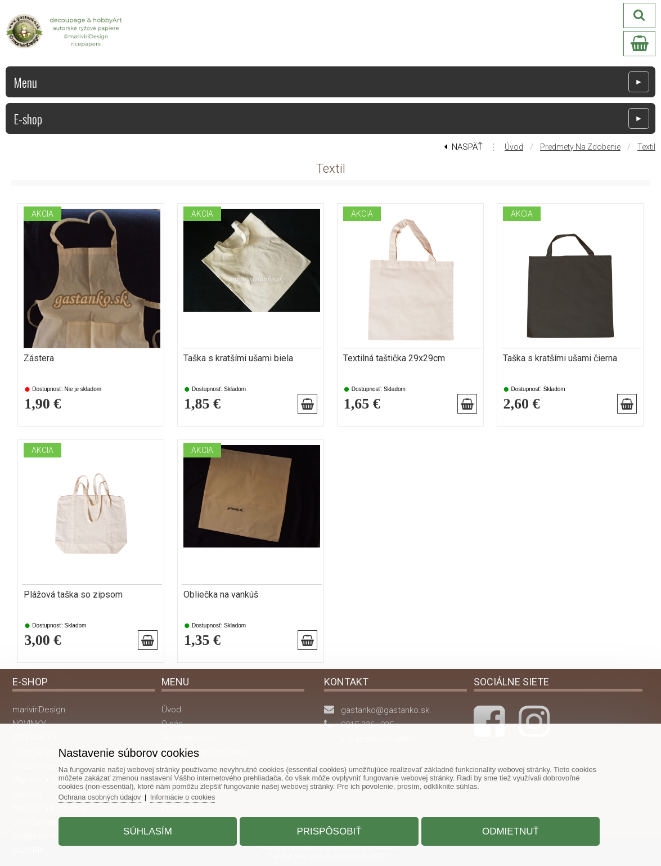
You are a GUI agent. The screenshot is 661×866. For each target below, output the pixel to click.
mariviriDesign (38, 710)
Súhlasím (152, 828)
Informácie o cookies (193, 794)
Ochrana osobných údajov (108, 794)
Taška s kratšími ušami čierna (560, 358)
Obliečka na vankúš (220, 594)
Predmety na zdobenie (580, 146)
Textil (646, 146)
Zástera (39, 358)
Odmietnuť (505, 828)
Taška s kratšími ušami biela (238, 358)
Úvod (514, 146)
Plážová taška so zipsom (73, 594)
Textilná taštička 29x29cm (394, 358)
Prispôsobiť (328, 828)
